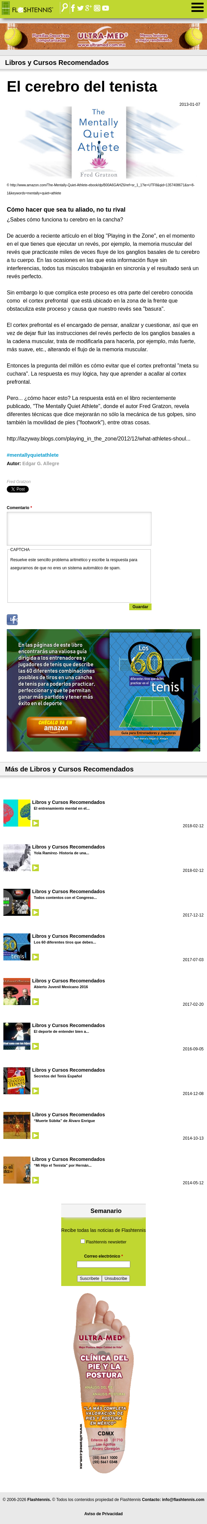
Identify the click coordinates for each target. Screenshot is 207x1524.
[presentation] (61, 585)
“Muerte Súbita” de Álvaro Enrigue (64, 1121)
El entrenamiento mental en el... (62, 808)
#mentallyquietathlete (33, 455)
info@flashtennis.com (183, 1499)
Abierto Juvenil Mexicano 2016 (61, 987)
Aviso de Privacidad (103, 1513)
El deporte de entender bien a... (61, 1031)
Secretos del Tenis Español (58, 1076)
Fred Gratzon (19, 481)
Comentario (19, 507)
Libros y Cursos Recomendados (68, 802)
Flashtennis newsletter (106, 1242)
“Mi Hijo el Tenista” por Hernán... (63, 1165)
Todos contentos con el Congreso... (65, 898)
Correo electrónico (103, 1256)
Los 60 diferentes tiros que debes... (65, 942)
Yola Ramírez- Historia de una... (61, 853)
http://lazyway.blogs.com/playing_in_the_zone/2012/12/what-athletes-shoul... (98, 439)
